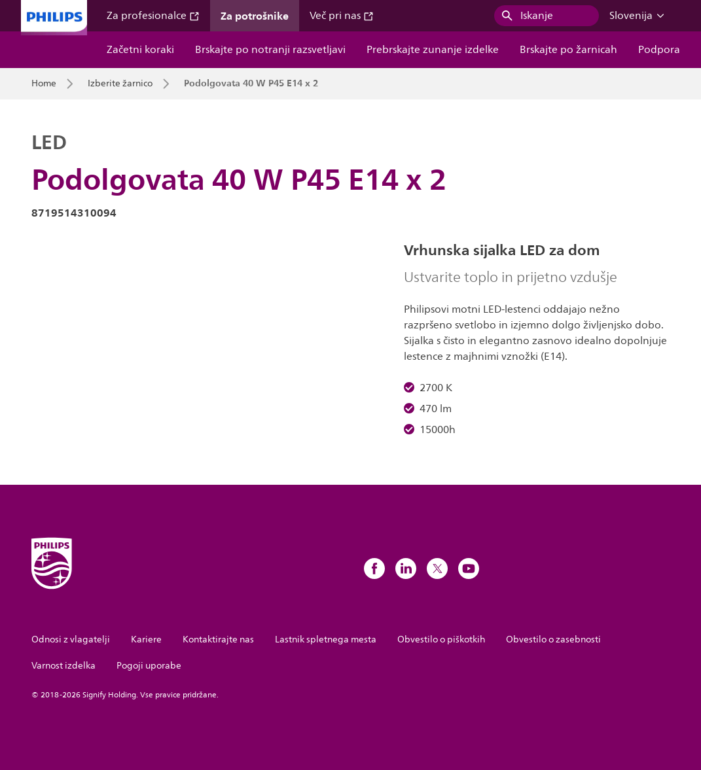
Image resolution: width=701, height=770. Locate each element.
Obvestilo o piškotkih (441, 639)
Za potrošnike (255, 16)
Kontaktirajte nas (218, 639)
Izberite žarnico (120, 84)
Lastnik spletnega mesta (325, 639)
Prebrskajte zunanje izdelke (433, 49)
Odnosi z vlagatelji (70, 639)
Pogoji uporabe (149, 665)
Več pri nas (342, 16)
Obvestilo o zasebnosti (553, 639)
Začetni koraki (140, 49)
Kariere (146, 639)
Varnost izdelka (63, 665)
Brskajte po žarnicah (568, 49)
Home (43, 84)
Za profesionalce (153, 16)
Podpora (659, 49)
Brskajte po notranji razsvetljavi (270, 49)
